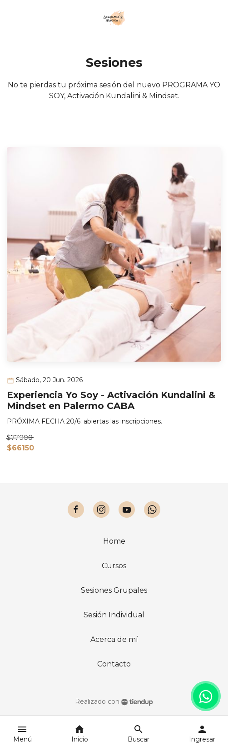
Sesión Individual (114, 615)
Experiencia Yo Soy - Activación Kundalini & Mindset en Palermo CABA (111, 400)
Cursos (114, 565)
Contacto (114, 664)
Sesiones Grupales (114, 590)
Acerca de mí (114, 639)
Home (114, 541)
